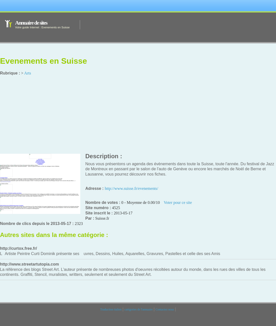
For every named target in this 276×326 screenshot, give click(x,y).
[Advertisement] (138, 115)
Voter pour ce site (178, 202)
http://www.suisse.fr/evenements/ (131, 188)
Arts (27, 73)
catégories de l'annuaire (138, 309)
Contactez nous (165, 309)
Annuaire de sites (31, 23)
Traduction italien (110, 309)
